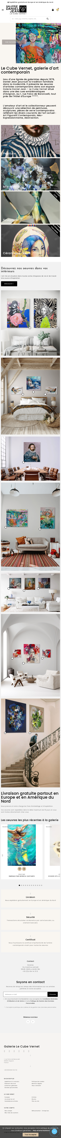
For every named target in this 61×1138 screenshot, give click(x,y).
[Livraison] (30, 894)
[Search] (47, 19)
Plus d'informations (41, 1131)
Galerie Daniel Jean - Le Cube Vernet (25, 89)
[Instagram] (33, 1021)
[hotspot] (30, 328)
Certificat (30, 939)
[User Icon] (53, 10)
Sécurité (30, 917)
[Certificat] (30, 936)
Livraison (30, 897)
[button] (2, 855)
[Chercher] (27, 19)
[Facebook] (28, 1021)
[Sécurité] (30, 914)
